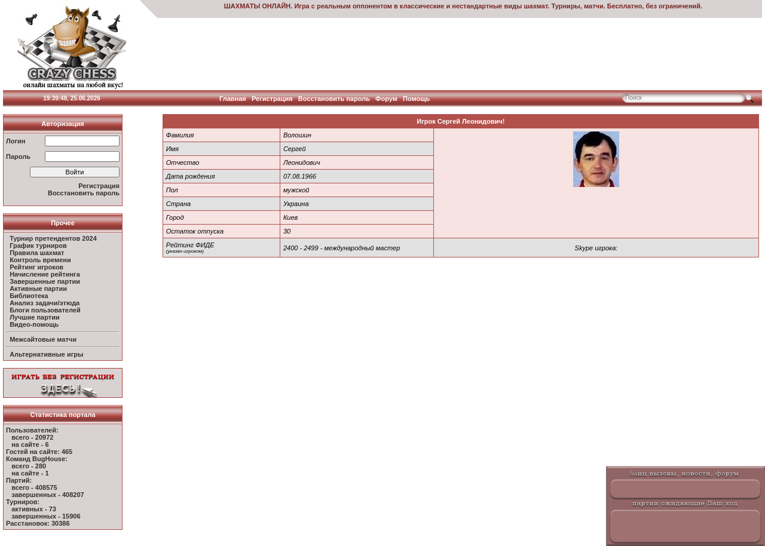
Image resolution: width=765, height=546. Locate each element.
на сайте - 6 (29, 444)
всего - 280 (28, 466)
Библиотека (29, 295)
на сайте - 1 (29, 473)
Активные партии (38, 288)
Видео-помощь (34, 324)
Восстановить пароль (334, 98)
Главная (232, 98)
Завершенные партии (45, 281)
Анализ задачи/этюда (44, 302)
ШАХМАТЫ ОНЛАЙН (257, 6)
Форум (386, 98)
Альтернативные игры (46, 354)
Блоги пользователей (45, 310)
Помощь (416, 98)
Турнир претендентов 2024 (53, 238)
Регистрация (272, 98)
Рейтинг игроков (36, 267)
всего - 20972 (32, 437)
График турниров (38, 245)
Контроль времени (40, 259)
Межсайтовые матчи (43, 339)
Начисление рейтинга (45, 274)
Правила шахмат (37, 252)
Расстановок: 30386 (38, 523)
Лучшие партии (35, 317)
